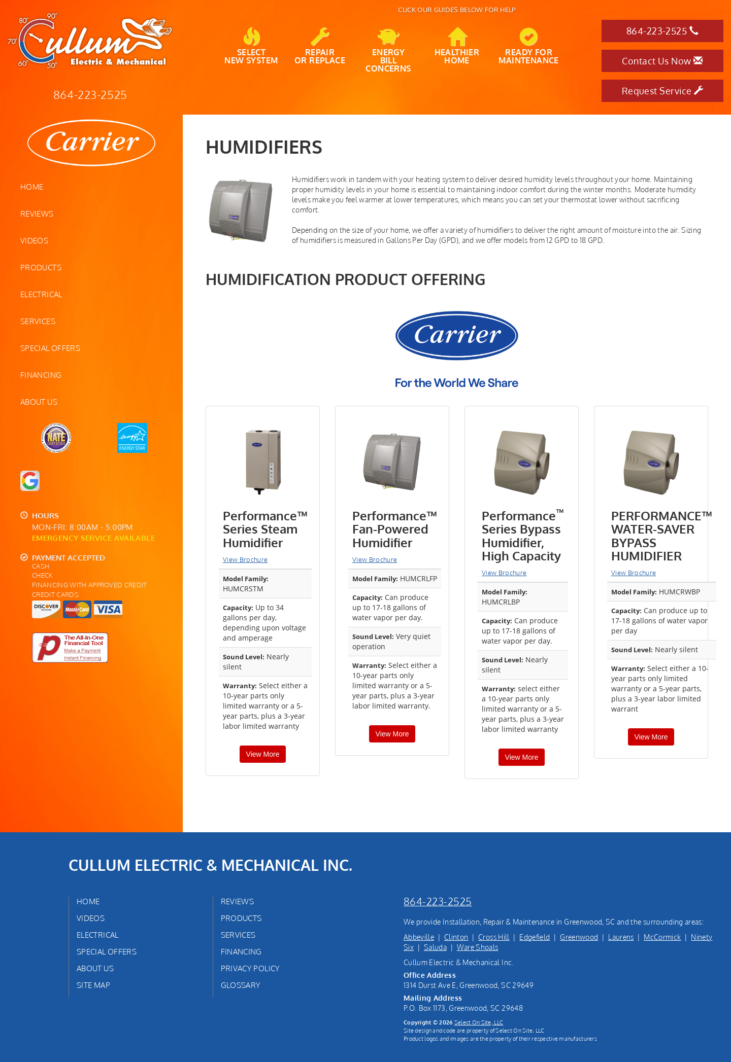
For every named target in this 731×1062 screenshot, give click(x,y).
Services (37, 321)
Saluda (435, 947)
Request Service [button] (663, 90)
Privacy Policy (250, 968)
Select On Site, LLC (478, 1022)
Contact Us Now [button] (662, 60)
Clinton (456, 937)
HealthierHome (457, 46)
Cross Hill (494, 937)
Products (40, 267)
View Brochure (245, 559)
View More (263, 754)
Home (31, 186)
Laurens (621, 937)
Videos (34, 240)
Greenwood (579, 937)
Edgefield (534, 937)
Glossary (241, 984)
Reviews (37, 213)
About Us (38, 401)
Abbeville (419, 937)
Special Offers (50, 347)
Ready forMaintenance (528, 46)
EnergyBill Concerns (388, 50)
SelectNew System (251, 46)
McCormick (662, 937)
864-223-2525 (438, 901)
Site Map (93, 984)
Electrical (41, 294)
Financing (40, 374)
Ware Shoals (478, 947)
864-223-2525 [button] (662, 31)
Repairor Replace (319, 46)
